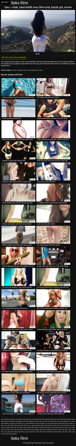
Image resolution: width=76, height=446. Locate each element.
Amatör (15, 71)
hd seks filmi (55, 426)
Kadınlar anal (23, 71)
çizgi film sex (55, 422)
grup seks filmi (36, 426)
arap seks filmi (49, 420)
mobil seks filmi (63, 430)
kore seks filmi (18, 430)
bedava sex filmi (23, 422)
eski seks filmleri (9, 426)
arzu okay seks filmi (61, 420)
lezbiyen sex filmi (51, 430)
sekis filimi (39, 432)
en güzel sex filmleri (15, 424)
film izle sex (27, 426)
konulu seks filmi (44, 428)
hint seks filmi (64, 426)
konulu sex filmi (70, 428)
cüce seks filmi (64, 422)
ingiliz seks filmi (11, 428)
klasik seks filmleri (32, 428)
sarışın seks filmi (30, 432)
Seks (7, 7)
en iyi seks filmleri (27, 424)
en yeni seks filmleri (51, 424)
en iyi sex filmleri (39, 424)
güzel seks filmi (46, 426)
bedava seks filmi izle (11, 422)
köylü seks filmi (28, 430)
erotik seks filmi (63, 424)
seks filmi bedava (11, 434)
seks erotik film (48, 432)
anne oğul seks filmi (38, 420)
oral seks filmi (8, 432)
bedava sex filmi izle (35, 422)
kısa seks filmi (21, 428)
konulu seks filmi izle (57, 428)
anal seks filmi (27, 420)
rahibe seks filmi (19, 432)
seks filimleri (57, 432)
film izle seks (19, 426)
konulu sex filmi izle (7, 430)
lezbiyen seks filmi (40, 430)
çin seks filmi (46, 422)
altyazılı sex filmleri (16, 420)
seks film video (66, 432)
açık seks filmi (5, 420)
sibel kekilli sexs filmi (36, 71)
